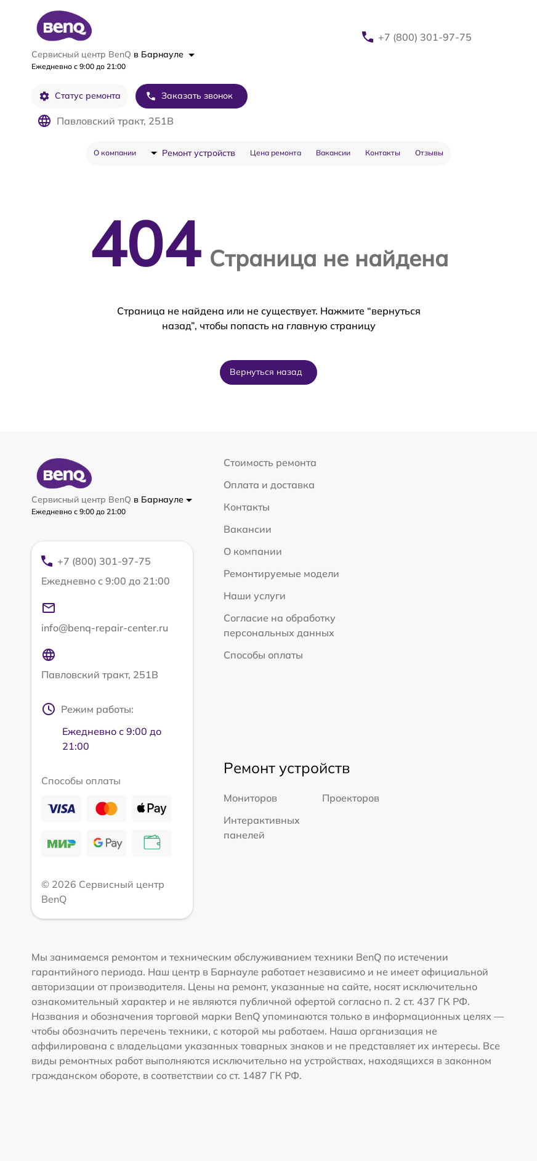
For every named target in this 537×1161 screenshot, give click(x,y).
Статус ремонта (80, 96)
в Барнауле (164, 54)
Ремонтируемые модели (281, 573)
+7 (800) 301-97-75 (425, 37)
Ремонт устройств (198, 152)
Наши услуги (255, 595)
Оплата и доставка (269, 484)
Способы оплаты (263, 655)
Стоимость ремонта (270, 462)
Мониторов (250, 798)
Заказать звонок (189, 96)
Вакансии (333, 152)
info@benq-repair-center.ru (104, 617)
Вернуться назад (266, 371)
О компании (115, 152)
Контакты (382, 152)
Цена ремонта (275, 152)
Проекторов (350, 798)
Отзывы (429, 152)
